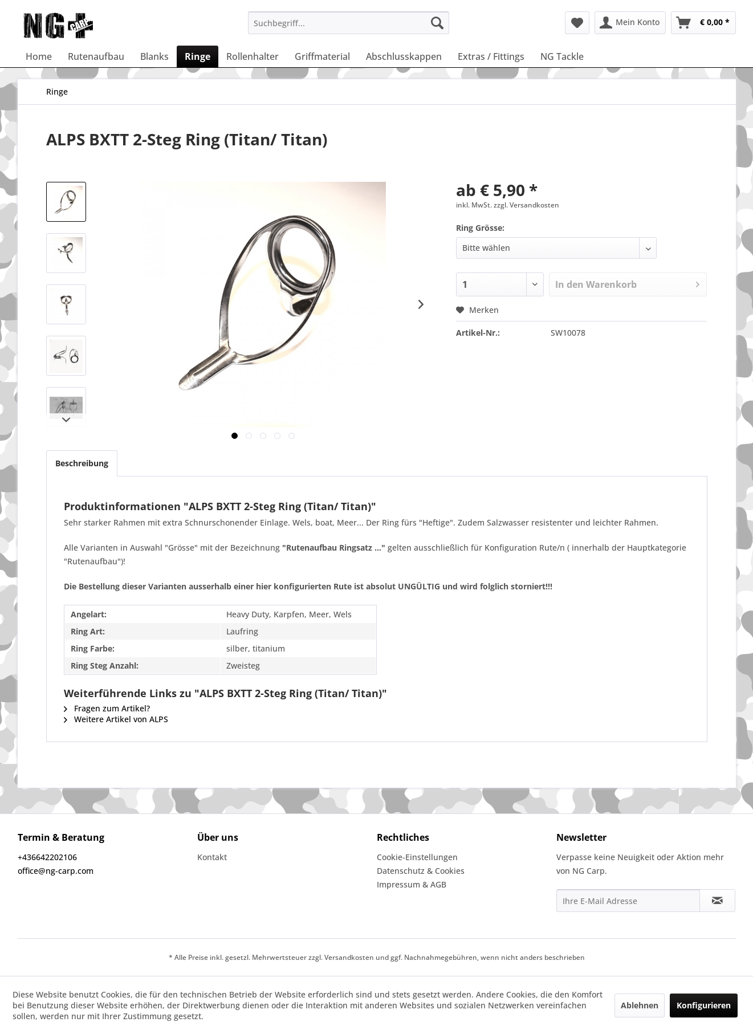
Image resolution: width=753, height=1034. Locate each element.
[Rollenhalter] (252, 56)
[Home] (39, 56)
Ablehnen (639, 1005)
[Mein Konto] (630, 22)
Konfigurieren (704, 1005)
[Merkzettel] (577, 22)
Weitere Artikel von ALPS (116, 719)
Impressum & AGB (411, 884)
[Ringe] (197, 56)
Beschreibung (81, 463)
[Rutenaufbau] (96, 56)
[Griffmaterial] (322, 56)
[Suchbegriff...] (348, 22)
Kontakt (212, 857)
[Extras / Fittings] (491, 56)
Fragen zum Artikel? (107, 708)
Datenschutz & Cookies (421, 870)
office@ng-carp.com (55, 870)
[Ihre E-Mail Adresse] (628, 900)
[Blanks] (154, 56)
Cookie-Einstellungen (417, 857)
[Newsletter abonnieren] (717, 900)
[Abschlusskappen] (404, 56)
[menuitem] (348, 22)
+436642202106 (47, 857)
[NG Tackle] (562, 56)
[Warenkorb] (703, 22)
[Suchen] (437, 22)
